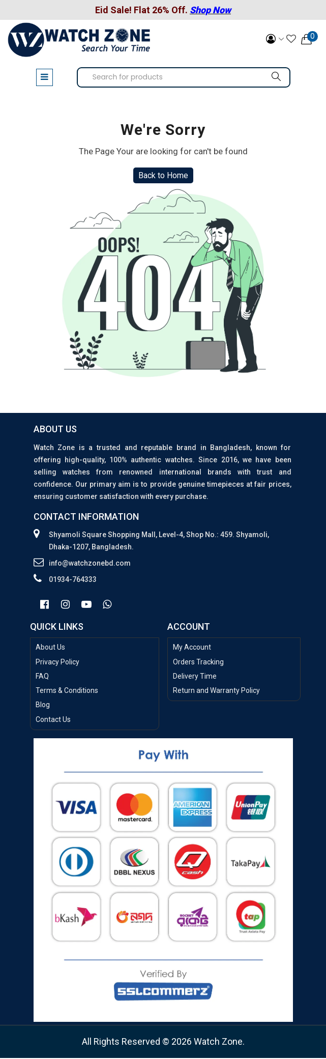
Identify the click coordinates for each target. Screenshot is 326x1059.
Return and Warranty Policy (216, 692)
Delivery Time (195, 677)
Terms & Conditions (67, 692)
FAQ (42, 677)
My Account (192, 649)
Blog (43, 706)
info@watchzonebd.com (90, 564)
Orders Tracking (198, 663)
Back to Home (163, 176)
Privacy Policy (57, 663)
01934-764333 (73, 580)
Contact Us (53, 720)
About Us (50, 649)
